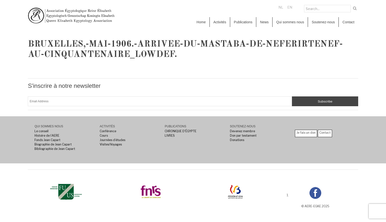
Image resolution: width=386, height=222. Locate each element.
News (264, 22)
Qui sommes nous (290, 22)
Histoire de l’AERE (46, 135)
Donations (237, 140)
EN (289, 7)
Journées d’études (112, 140)
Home (201, 22)
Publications (243, 22)
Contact (348, 22)
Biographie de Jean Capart (53, 144)
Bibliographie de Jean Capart (54, 149)
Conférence (108, 131)
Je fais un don (306, 132)
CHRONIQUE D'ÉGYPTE (180, 131)
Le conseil (41, 131)
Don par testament (243, 135)
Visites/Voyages (111, 144)
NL (280, 7)
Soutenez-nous (323, 22)
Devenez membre (242, 131)
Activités (219, 22)
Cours (104, 135)
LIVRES (170, 135)
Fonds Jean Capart (47, 140)
